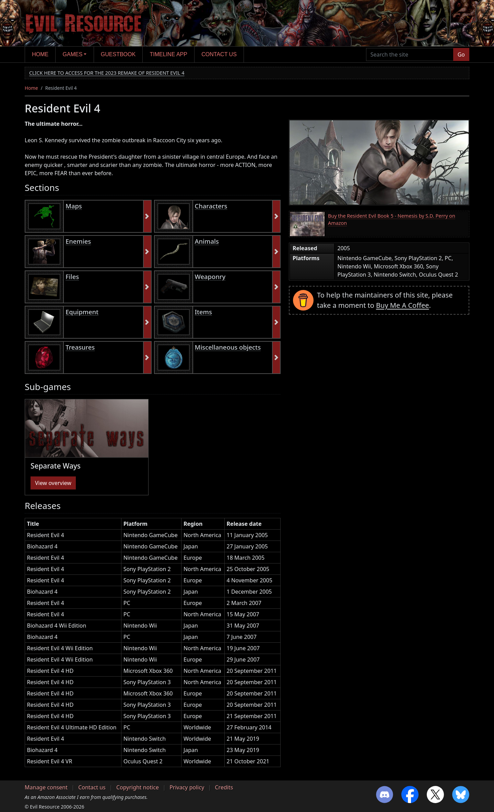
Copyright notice (137, 787)
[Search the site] (410, 54)
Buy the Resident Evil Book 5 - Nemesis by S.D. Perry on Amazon (391, 220)
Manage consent (46, 787)
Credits (224, 787)
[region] (153, 645)
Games (73, 54)
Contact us (219, 54)
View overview (53, 483)
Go (461, 54)
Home (40, 54)
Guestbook (118, 54)
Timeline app (168, 54)
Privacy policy (186, 787)
